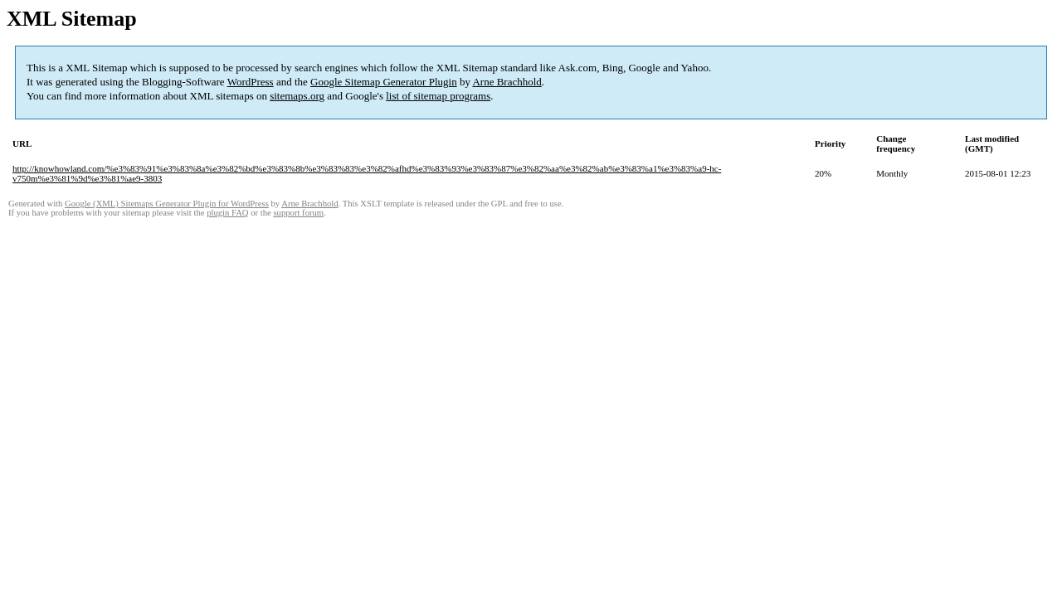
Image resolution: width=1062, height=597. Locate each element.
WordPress (250, 81)
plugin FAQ (227, 212)
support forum (298, 212)
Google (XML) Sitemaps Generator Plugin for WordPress (167, 203)
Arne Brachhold (506, 81)
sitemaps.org (297, 96)
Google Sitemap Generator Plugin (383, 81)
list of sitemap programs (438, 96)
